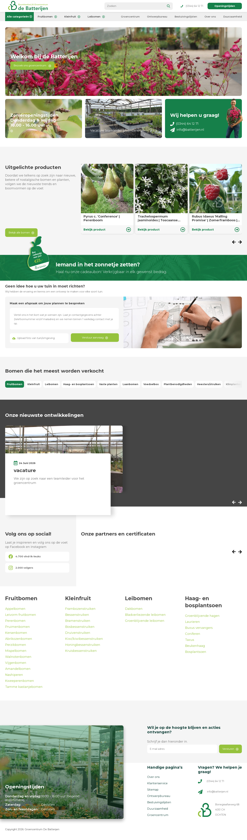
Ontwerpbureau (157, 16)
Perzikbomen (15, 646)
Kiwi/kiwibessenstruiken (84, 640)
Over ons (210, 16)
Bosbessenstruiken (80, 628)
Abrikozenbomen (18, 640)
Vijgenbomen (15, 664)
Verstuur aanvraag (95, 338)
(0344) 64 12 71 (192, 6)
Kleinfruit (72, 16)
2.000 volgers (21, 569)
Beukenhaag (195, 647)
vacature (25, 471)
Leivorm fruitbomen (20, 616)
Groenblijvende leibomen (144, 622)
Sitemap (152, 790)
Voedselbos (151, 385)
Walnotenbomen (18, 658)
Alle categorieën (19, 16)
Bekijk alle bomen (21, 233)
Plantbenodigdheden (178, 385)
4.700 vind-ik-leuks (25, 557)
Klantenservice (157, 784)
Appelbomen (15, 610)
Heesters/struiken (209, 385)
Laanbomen (130, 385)
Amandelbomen (18, 670)
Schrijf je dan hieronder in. (167, 742)
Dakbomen (134, 610)
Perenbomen (15, 622)
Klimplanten (234, 385)
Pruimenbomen (17, 628)
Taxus (189, 641)
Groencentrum (130, 16)
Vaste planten (108, 385)
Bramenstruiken (77, 622)
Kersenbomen (16, 634)
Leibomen (96, 16)
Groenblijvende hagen (202, 617)
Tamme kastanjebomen (24, 688)
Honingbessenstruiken (82, 646)
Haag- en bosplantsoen (78, 385)
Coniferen (192, 635)
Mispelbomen (15, 652)
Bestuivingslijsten (186, 16)
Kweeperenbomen (19, 682)
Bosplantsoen (195, 653)
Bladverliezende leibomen (145, 616)
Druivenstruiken (77, 634)
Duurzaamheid (232, 16)
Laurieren (192, 623)
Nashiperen (14, 676)
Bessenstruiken (77, 616)
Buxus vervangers (199, 629)
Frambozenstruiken (80, 610)
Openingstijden (224, 6)
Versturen (230, 749)
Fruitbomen (47, 16)
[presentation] (235, 243)
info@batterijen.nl (187, 131)
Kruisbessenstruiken (81, 652)
